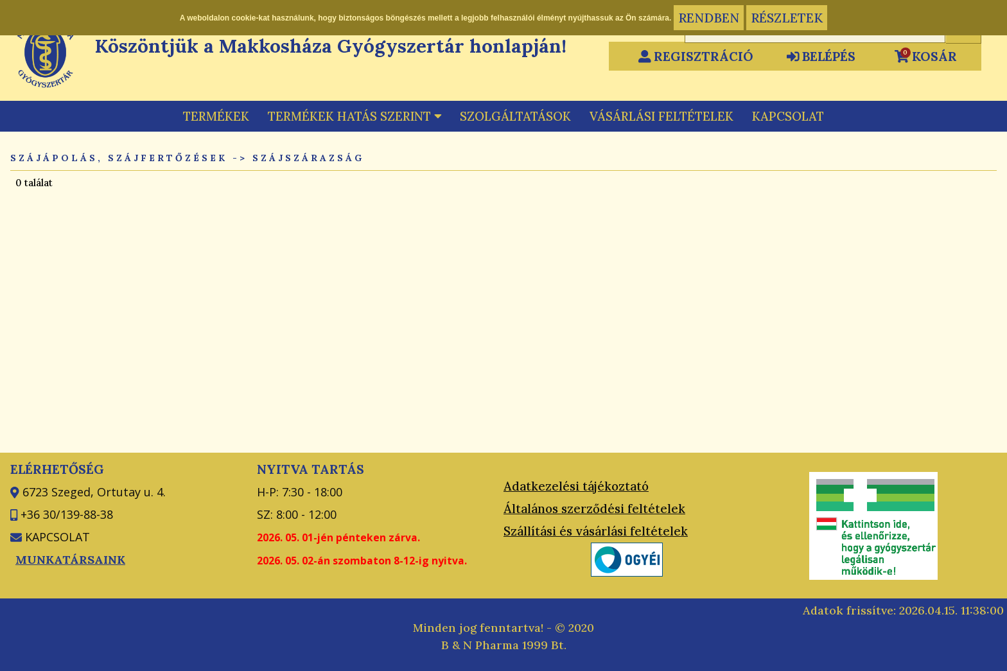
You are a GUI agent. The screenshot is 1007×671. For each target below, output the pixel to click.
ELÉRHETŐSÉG (57, 469)
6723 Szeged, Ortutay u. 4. (92, 492)
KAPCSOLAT (788, 116)
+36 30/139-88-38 (65, 514)
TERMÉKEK (216, 116)
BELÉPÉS (821, 56)
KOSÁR (926, 56)
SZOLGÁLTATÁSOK (515, 116)
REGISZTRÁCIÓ (696, 56)
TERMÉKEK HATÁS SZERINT (355, 116)
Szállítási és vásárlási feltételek (596, 531)
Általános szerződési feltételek (594, 508)
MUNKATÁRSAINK (70, 559)
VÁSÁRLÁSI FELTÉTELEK (661, 116)
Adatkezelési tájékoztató (576, 486)
